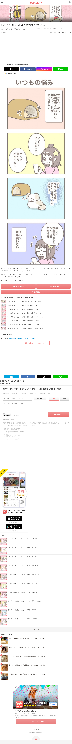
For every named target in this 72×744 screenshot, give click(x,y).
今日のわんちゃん (33, 732)
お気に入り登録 (67, 32)
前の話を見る (20, 286)
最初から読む (36, 292)
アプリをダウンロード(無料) (36, 721)
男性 (64, 398)
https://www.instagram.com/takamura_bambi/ (22, 338)
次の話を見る (52, 286)
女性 (54, 398)
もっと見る (36, 629)
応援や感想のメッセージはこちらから (36, 343)
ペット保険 (40, 732)
